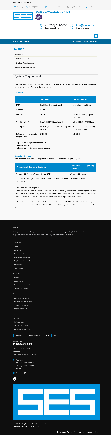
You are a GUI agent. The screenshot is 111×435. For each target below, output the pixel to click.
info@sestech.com (87, 25)
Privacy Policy (18, 264)
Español (73, 432)
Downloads (18, 335)
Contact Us (17, 250)
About (16, 247)
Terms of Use (18, 268)
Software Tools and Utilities (22, 285)
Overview (19, 54)
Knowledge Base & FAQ (25, 67)
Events (55, 335)
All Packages (18, 281)
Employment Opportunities (22, 261)
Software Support (22, 59)
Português (89, 432)
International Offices (54, 7)
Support (79, 41)
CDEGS (16, 278)
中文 (96, 432)
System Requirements (25, 63)
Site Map (18, 7)
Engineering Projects (21, 309)
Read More (70, 235)
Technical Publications (21, 305)
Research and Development (23, 302)
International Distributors (22, 257)
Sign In (89, 7)
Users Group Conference (33, 335)
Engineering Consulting (21, 298)
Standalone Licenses (21, 288)
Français (81, 432)
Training (46, 335)
